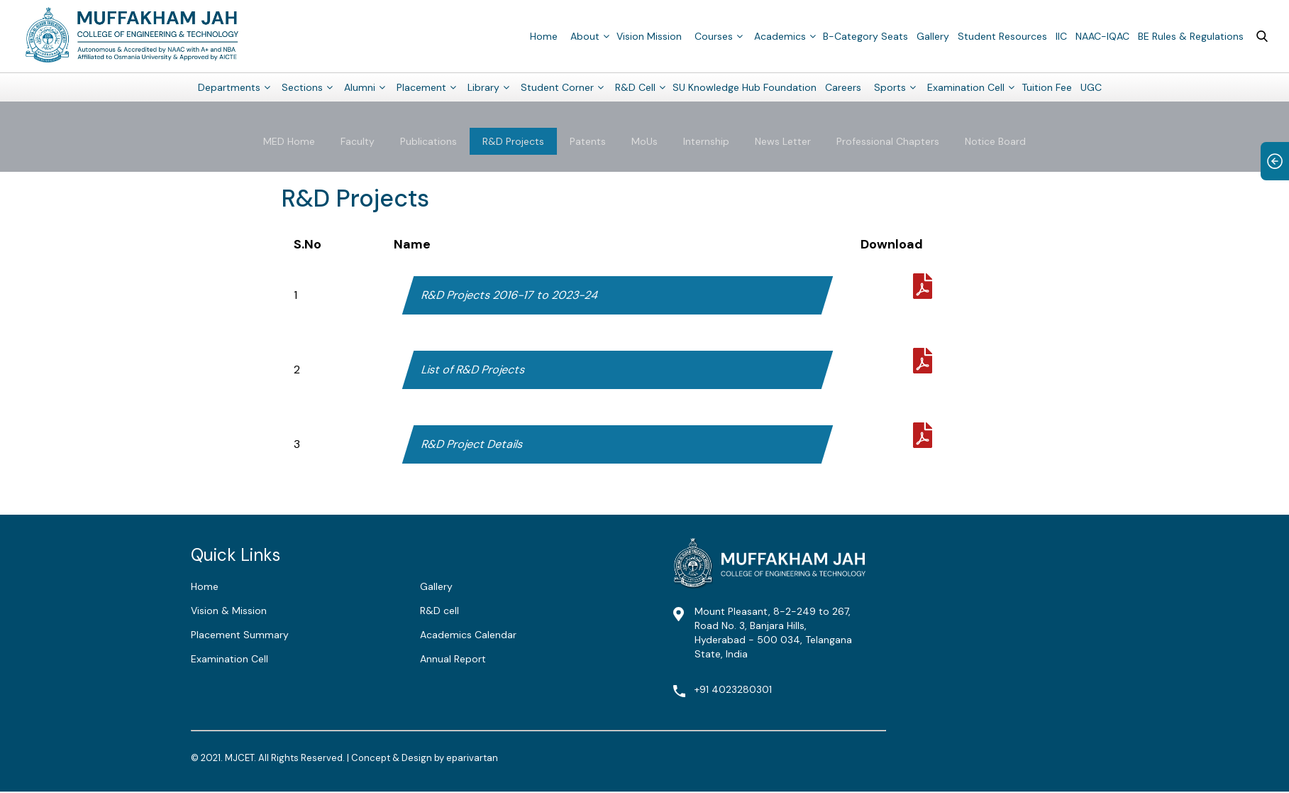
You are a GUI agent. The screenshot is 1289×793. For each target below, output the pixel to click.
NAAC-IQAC (1102, 35)
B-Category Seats (865, 35)
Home (544, 35)
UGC (1091, 86)
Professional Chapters (887, 141)
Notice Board (995, 141)
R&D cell (439, 610)
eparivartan (472, 758)
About (584, 35)
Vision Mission (649, 35)
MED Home (289, 141)
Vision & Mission (229, 610)
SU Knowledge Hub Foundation (745, 86)
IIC (1061, 35)
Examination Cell (966, 86)
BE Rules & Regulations (1191, 35)
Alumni (359, 86)
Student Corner (557, 86)
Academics (780, 35)
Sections (302, 86)
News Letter (783, 141)
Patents (588, 141)
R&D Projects (513, 141)
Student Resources (1002, 35)
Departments (229, 86)
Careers (843, 86)
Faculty (358, 141)
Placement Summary (240, 634)
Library (483, 86)
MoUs (644, 141)
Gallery (933, 35)
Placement (421, 86)
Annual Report (453, 658)
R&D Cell (635, 86)
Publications (428, 141)
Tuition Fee (1047, 86)
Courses (714, 35)
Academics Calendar (468, 634)
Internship (706, 141)
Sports (890, 86)
